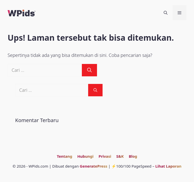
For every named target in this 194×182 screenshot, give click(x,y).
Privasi (105, 156)
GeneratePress (93, 166)
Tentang (64, 156)
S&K (120, 156)
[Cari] (89, 70)
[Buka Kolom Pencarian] (166, 12)
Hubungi (85, 156)
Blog (133, 156)
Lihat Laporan (168, 166)
